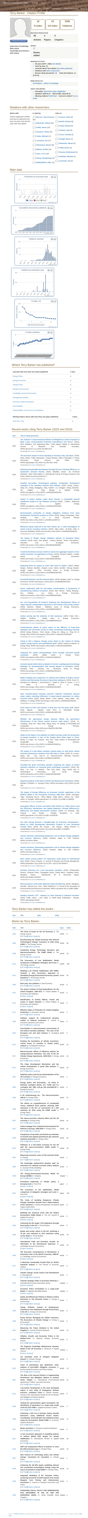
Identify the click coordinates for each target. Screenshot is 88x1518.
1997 (14, 1184)
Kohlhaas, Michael (66, 156)
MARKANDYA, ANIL (43, 162)
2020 (14, 1033)
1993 (14, 1097)
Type (40, 915)
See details (56, 64)
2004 (14, 934)
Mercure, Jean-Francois (45, 117)
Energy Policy (18, 376)
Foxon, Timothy (65, 135)
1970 (14, 993)
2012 (14, 1067)
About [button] (83, 9)
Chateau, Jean (64, 130)
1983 (14, 1021)
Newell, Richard (65, 121)
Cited (58, 915)
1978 (14, 1283)
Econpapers (32, 451)
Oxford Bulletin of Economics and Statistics (28, 410)
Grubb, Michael (65, 126)
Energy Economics (19, 380)
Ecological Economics (20, 397)
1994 (14, 1225)
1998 (14, 1109)
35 (56, 73)
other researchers (53, 71)
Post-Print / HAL (18, 421)
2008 (14, 1275)
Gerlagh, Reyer (64, 139)
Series (43, 3)
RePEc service (19, 1514)
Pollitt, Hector (41, 127)
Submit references (70, 9)
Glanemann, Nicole (43, 145)
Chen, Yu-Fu (41, 154)
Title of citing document (30, 436)
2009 (14, 1138)
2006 (14, 943)
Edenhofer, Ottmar (43, 123)
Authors (35, 3)
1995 (14, 985)
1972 (14, 1339)
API (39, 9)
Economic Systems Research (23, 402)
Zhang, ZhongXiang (43, 158)
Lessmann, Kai (42, 140)
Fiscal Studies (18, 406)
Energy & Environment (21, 389)
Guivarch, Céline (42, 132)
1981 (14, 1077)
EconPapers (37, 83)
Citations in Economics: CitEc (15, 3)
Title (23, 915)
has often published (64, 68)
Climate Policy (18, 385)
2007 (14, 1056)
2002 (14, 1368)
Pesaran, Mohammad (67, 152)
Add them (53, 96)
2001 (14, 1350)
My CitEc (31, 9)
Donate (46, 9)
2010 (14, 964)
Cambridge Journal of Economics (24, 393)
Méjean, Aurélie (42, 149)
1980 (14, 1167)
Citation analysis (33, 936)
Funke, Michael (42, 136)
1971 (14, 1012)
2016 (14, 1449)
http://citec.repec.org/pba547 (55, 91)
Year (15, 436)
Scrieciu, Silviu (64, 117)
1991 (14, 1157)
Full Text (24, 936)
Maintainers (56, 9)
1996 (14, 1321)
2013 (14, 1044)
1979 (14, 1003)
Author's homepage (51, 83)
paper (43, 451)
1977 (14, 1245)
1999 (14, 1419)
